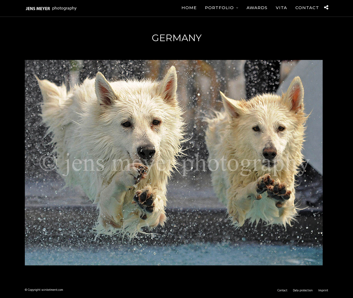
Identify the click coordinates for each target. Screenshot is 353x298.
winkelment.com (52, 290)
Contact (307, 7)
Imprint (323, 290)
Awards (257, 7)
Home (189, 7)
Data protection (303, 290)
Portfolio (219, 7)
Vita (281, 7)
